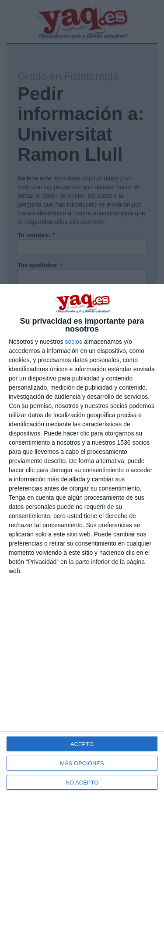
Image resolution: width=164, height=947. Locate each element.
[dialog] (82, 615)
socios (73, 342)
